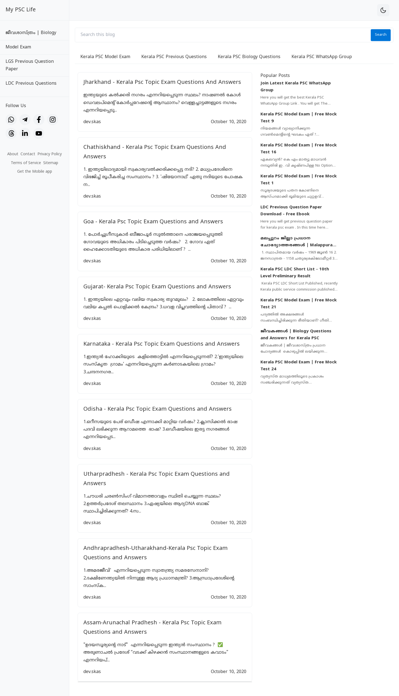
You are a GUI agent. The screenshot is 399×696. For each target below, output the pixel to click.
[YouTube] (38, 133)
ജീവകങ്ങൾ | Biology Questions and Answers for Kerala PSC (295, 335)
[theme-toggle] (383, 10)
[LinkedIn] (24, 133)
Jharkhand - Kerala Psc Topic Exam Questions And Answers (162, 82)
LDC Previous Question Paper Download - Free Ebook (291, 211)
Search (381, 35)
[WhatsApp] (11, 119)
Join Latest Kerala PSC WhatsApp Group (295, 87)
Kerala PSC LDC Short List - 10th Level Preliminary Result (294, 273)
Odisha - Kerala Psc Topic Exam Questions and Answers (157, 409)
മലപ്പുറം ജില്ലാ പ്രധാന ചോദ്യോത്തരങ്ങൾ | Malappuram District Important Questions (298, 242)
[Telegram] (24, 119)
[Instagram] (52, 119)
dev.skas (92, 122)
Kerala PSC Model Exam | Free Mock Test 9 (298, 118)
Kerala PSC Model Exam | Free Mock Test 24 (298, 366)
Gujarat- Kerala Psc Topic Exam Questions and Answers (157, 287)
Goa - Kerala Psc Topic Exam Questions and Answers (153, 222)
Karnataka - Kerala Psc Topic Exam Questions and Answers (161, 344)
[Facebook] (38, 119)
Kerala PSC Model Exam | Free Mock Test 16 (298, 149)
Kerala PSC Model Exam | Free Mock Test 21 (298, 304)
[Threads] (11, 133)
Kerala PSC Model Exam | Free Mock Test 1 (298, 180)
